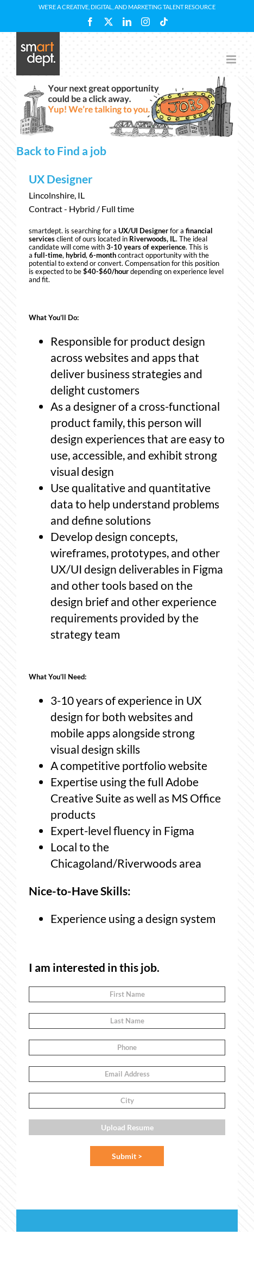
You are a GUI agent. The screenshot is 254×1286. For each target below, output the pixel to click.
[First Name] (127, 994)
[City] (127, 1101)
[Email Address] (127, 1074)
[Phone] (127, 1047)
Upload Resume (127, 1127)
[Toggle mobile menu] (232, 59)
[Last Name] (127, 1021)
